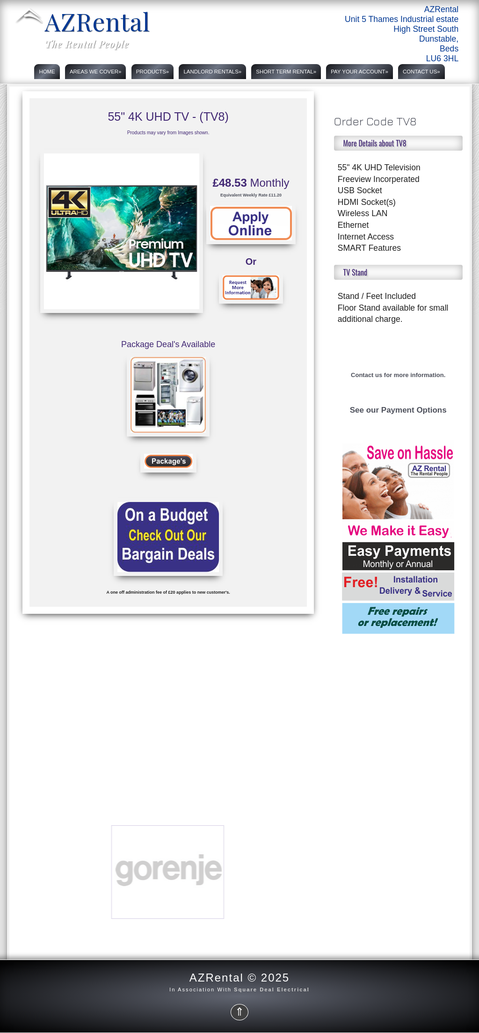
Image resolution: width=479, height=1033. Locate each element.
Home (47, 71)
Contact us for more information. (398, 374)
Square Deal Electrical (272, 989)
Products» (152, 71)
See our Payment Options (398, 410)
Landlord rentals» (212, 71)
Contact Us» (421, 71)
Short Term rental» (286, 71)
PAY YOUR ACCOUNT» (359, 71)
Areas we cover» (96, 71)
